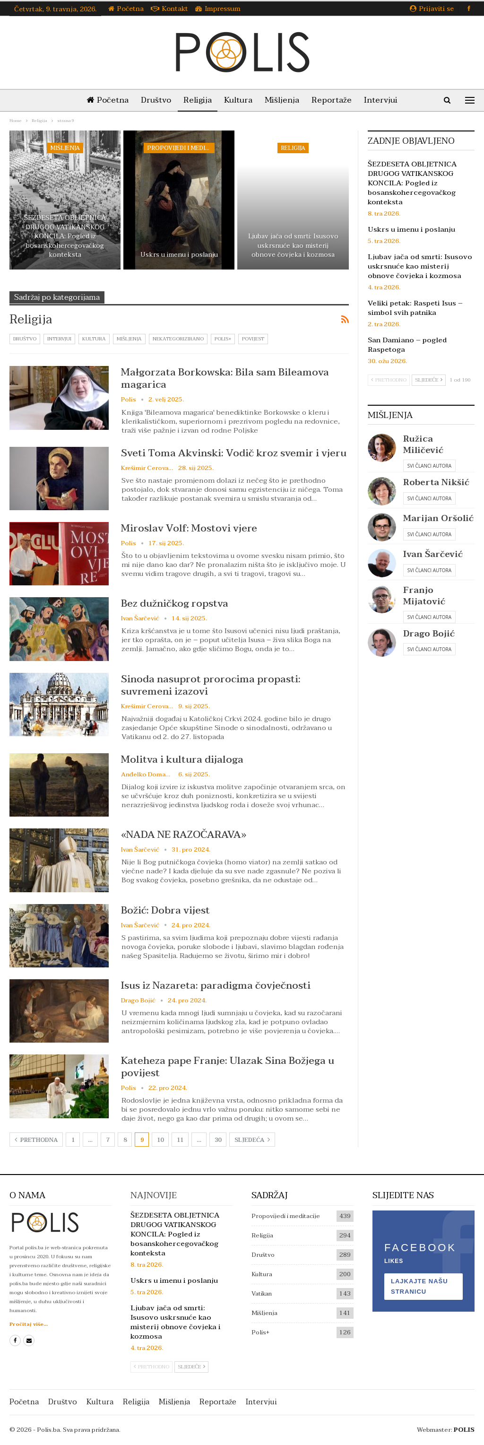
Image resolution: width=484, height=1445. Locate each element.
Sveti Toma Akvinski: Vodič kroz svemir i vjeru (233, 452)
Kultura (238, 100)
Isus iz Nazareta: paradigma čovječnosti (216, 985)
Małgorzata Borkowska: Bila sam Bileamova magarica (225, 378)
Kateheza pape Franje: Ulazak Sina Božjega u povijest (227, 1066)
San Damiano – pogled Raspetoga (407, 345)
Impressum (218, 8)
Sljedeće (428, 379)
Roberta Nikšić (436, 482)
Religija (196, 100)
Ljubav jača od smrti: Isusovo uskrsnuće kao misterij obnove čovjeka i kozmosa (293, 246)
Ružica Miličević (423, 444)
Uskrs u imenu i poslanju (179, 255)
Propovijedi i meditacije (181, 148)
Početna (126, 8)
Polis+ (223, 339)
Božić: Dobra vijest (165, 910)
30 (218, 1140)
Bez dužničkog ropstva (174, 603)
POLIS (464, 1430)
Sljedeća (252, 1140)
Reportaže (335, 100)
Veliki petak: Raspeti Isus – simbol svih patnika (415, 308)
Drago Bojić (429, 634)
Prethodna (36, 1140)
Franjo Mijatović (424, 596)
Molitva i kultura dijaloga (182, 759)
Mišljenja (284, 100)
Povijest (253, 339)
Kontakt (169, 8)
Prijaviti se (432, 8)
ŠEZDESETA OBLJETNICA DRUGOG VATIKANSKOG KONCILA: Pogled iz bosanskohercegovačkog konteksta (65, 236)
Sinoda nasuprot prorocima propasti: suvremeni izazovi (211, 685)
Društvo (152, 100)
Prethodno (388, 379)
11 (180, 1140)
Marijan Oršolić (438, 518)
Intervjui (386, 100)
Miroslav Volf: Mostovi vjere (189, 528)
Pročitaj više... (28, 1324)
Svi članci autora (429, 465)
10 (160, 1140)
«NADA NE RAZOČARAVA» (183, 834)
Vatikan (261, 1293)
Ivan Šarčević (433, 554)
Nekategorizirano (178, 339)
